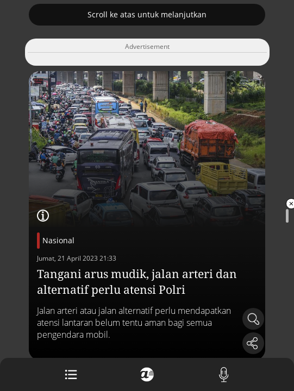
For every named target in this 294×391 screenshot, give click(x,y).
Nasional (58, 240)
